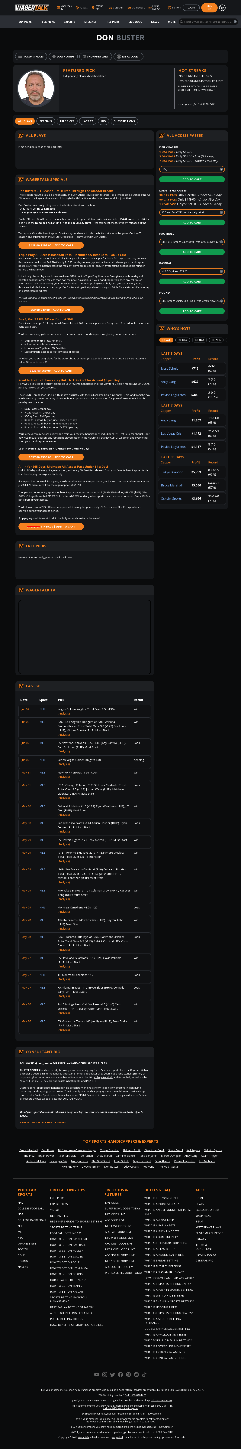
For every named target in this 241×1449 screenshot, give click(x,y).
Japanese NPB (27, 1243)
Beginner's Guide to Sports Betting (76, 1221)
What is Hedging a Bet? (160, 1307)
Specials (90, 22)
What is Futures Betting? (162, 1266)
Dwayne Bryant (91, 1166)
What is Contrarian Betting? (165, 1358)
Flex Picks (48, 22)
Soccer (23, 1249)
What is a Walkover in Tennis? (166, 1334)
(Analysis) (64, 713)
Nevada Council (98, 1421)
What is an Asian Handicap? (164, 1272)
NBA (20, 1214)
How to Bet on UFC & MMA (69, 1268)
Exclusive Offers (208, 1210)
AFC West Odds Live (118, 1243)
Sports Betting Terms (66, 1227)
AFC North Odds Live (120, 1255)
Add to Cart (192, 179)
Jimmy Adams (79, 1161)
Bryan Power (46, 1155)
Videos (54, 1210)
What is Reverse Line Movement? (167, 1346)
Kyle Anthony (70, 1166)
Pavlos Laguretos (173, 395)
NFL (20, 1202)
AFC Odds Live (114, 1220)
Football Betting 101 (66, 1233)
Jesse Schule (169, 368)
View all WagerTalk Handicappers (43, 1122)
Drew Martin (104, 1155)
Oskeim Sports (171, 498)
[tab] (25, 121)
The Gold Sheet (101, 1161)
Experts (69, 22)
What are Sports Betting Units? (167, 1284)
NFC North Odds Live (120, 1249)
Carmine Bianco (125, 1155)
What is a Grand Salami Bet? (164, 1352)
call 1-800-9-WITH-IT (161, 1405)
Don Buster (111, 1166)
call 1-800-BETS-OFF (161, 1400)
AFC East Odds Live (118, 1232)
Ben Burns (47, 1150)
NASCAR (23, 1267)
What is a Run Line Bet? (161, 1237)
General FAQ (205, 1260)
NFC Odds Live (115, 1214)
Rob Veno (148, 1166)
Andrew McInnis (36, 1161)
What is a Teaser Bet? (159, 1249)
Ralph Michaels (67, 1155)
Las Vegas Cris (171, 433)
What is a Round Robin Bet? (164, 1254)
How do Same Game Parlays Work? (169, 1278)
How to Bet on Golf (64, 1262)
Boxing (23, 1261)
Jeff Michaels (207, 1161)
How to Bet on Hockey (66, 1250)
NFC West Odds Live (119, 1237)
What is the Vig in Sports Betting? (169, 1301)
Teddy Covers (130, 1166)
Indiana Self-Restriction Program (120, 1408)
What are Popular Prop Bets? (165, 1243)
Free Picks (112, 22)
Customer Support (209, 1233)
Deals (200, 1204)
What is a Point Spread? (161, 1204)
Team (199, 1221)
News (155, 22)
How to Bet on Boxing (66, 1274)
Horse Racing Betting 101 (68, 1280)
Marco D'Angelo (171, 1155)
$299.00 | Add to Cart (51, 245)
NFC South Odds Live (120, 1261)
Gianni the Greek (154, 1150)
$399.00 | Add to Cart (51, 457)
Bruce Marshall (171, 485)
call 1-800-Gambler (162, 1426)
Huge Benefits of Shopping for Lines (76, 1324)
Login (191, 7)
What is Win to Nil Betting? (164, 1295)
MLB (39, 1081)
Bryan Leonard (142, 1161)
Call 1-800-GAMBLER (135, 1395)
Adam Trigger (209, 1155)
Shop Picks (203, 1215)
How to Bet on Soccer (66, 1256)
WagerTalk (83, 1437)
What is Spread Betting (161, 1260)
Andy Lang (168, 382)
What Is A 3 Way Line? (159, 1219)
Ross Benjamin (148, 1155)
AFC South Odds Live (119, 1267)
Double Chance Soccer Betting (167, 1328)
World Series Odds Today (123, 1272)
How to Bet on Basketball (69, 1239)
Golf (21, 1255)
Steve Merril (175, 1150)
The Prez (29, 1155)
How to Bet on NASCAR (66, 1291)
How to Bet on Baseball (68, 1245)
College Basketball (32, 1220)
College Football (103, 1077)
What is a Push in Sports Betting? (168, 1289)
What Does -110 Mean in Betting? (168, 1340)
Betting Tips (59, 1215)
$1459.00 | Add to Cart (51, 526)
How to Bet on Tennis (66, 1285)
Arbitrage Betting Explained (71, 1313)
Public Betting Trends (66, 1319)
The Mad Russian (168, 1166)
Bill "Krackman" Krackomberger (77, 1150)
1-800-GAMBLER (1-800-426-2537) (185, 1390)
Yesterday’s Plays (208, 1227)
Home (200, 1198)
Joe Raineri (86, 1155)
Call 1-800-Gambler (151, 1413)
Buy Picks (25, 22)
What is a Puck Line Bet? (161, 1231)
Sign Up (209, 7)
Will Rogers (193, 1150)
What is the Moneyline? (161, 1198)
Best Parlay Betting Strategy (71, 1307)
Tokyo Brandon (172, 472)
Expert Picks (59, 1204)
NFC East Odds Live (118, 1226)
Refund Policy (206, 1254)
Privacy (201, 1239)
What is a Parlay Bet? (159, 1225)
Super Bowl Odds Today (122, 1208)
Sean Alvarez (162, 1161)
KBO (20, 1237)
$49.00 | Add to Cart (51, 310)
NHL (20, 1226)
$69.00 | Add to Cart (51, 370)
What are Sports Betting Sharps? (168, 1313)
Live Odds (135, 22)
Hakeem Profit (132, 1150)
